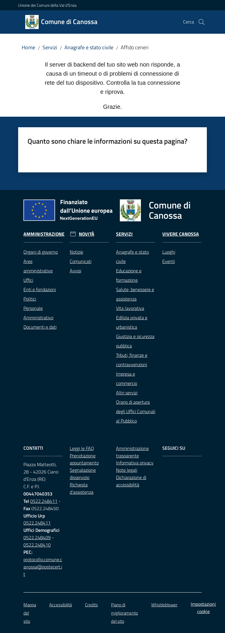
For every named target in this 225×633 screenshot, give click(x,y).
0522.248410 (37, 544)
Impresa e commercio (126, 378)
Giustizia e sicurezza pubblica (135, 341)
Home (28, 47)
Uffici (28, 280)
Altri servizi (126, 392)
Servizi (49, 47)
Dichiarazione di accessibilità (131, 481)
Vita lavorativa (130, 308)
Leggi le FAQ (82, 448)
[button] (201, 22)
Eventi (168, 261)
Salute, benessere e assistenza (135, 294)
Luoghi (168, 251)
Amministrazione (43, 234)
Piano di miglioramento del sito (124, 612)
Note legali (126, 470)
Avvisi (75, 270)
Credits (91, 604)
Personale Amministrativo (38, 313)
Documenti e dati (40, 326)
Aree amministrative (38, 266)
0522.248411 (43, 501)
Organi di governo (40, 251)
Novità (86, 234)
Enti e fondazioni (39, 289)
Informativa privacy (135, 462)
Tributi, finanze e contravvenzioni (131, 360)
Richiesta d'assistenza (81, 488)
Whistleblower (164, 604)
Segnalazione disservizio (83, 473)
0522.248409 (37, 537)
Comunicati (80, 261)
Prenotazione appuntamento (84, 459)
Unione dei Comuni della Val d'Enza (47, 5)
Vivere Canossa (180, 234)
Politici (29, 298)
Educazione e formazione (129, 275)
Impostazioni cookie (203, 607)
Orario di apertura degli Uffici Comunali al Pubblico (135, 411)
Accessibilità (60, 604)
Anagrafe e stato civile (88, 47)
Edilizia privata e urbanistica (131, 322)
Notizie (76, 251)
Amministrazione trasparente (132, 452)
